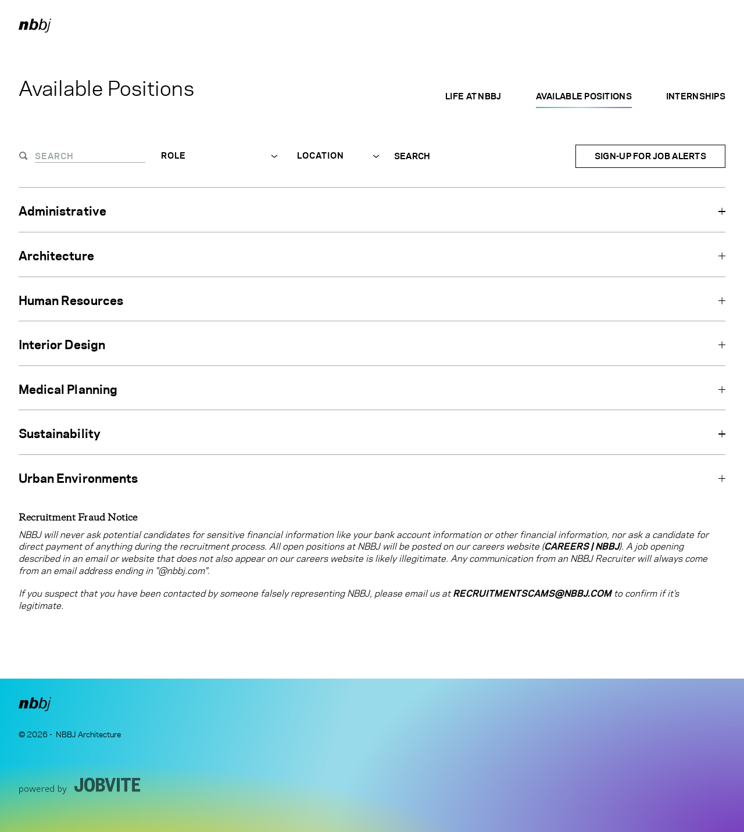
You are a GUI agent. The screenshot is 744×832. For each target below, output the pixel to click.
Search (412, 156)
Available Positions (584, 96)
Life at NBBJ (473, 96)
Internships (695, 96)
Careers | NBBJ (581, 546)
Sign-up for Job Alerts (650, 156)
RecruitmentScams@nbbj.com (532, 593)
